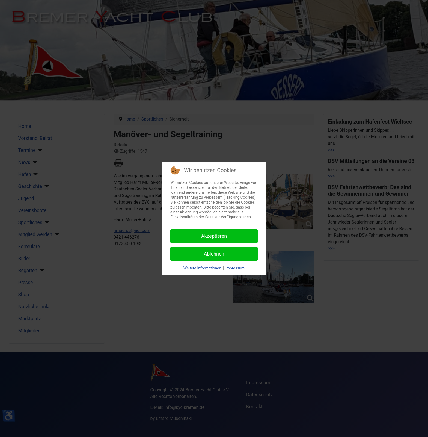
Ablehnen (214, 254)
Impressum (235, 268)
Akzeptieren (214, 236)
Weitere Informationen (202, 268)
